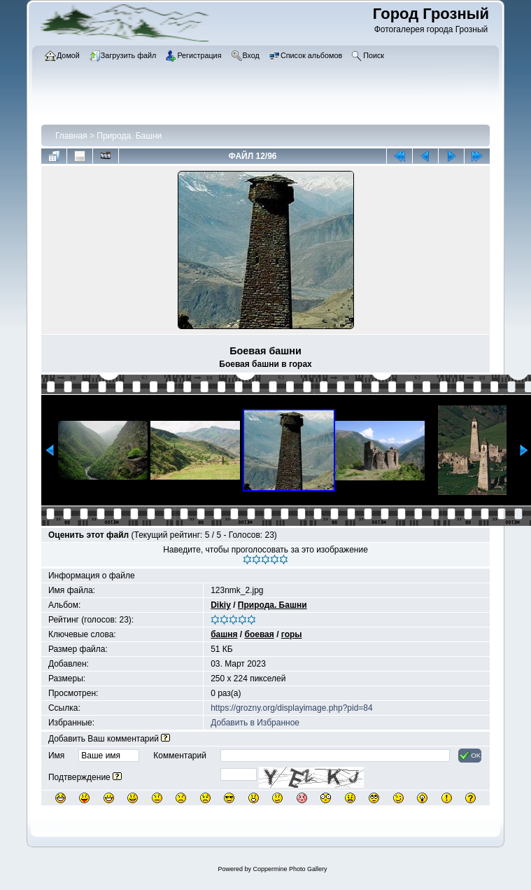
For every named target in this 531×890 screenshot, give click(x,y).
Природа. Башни (129, 136)
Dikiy (221, 605)
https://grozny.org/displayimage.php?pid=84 (292, 708)
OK (470, 755)
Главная (71, 136)
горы (291, 634)
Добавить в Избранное (255, 723)
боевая (259, 634)
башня (224, 634)
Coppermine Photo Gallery (290, 868)
